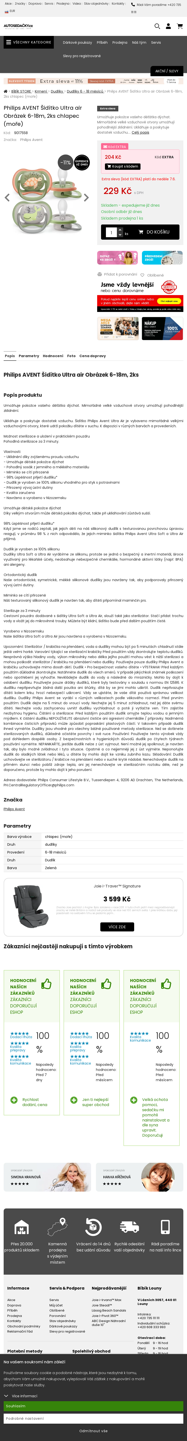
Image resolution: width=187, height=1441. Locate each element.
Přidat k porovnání (117, 274)
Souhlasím (16, 1406)
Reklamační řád (20, 1330)
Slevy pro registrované (82, 55)
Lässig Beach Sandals (109, 1309)
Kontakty (118, 3)
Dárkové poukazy (77, 42)
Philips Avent (31, 139)
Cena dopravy (92, 354)
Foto (71, 354)
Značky (20, 3)
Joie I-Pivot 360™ (105, 1314)
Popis (10, 354)
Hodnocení (53, 354)
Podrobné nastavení (25, 1418)
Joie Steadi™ (102, 1304)
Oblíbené (57, 1309)
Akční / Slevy (166, 71)
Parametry (29, 354)
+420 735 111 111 (148, 1317)
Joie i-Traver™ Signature (117, 885)
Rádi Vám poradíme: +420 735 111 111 (156, 8)
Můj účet (56, 1304)
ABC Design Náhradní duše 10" (109, 1322)
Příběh (102, 42)
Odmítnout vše (93, 1431)
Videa (77, 3)
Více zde (117, 926)
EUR (10, 12)
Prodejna (62, 3)
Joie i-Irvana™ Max (106, 1299)
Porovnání (57, 1314)
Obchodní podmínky (23, 1325)
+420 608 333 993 (152, 1326)
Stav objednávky (96, 3)
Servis (49, 3)
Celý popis (140, 132)
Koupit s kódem (123, 166)
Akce (8, 3)
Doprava (34, 3)
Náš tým (139, 42)
